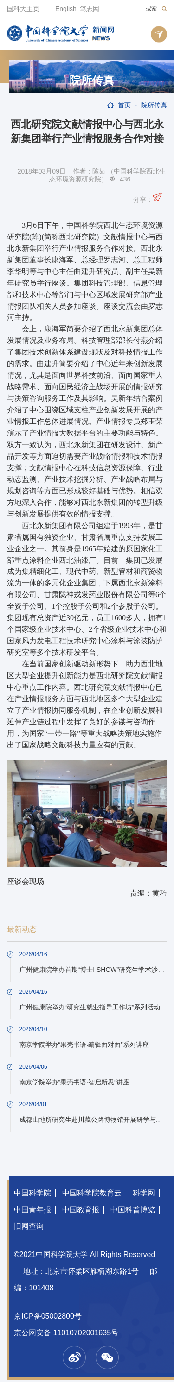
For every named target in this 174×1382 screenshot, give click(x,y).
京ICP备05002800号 (48, 1316)
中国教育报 (80, 1210)
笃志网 (89, 8)
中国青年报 (32, 1210)
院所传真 (92, 81)
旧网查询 (29, 1226)
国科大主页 (23, 8)
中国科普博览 (132, 1210)
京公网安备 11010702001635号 (66, 1333)
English (66, 8)
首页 (124, 105)
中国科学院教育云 (92, 1193)
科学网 (144, 1193)
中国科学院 (32, 1193)
